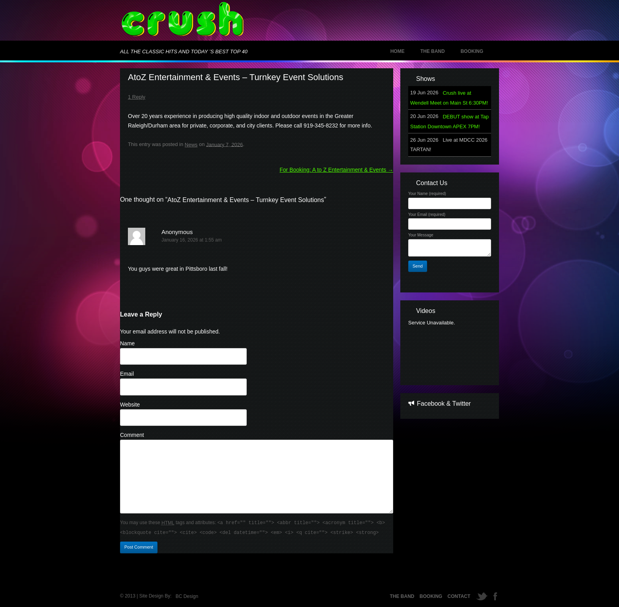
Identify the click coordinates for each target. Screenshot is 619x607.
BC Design (187, 596)
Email (127, 374)
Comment (132, 435)
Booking (472, 51)
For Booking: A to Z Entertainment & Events (336, 170)
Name (127, 343)
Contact (459, 596)
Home (397, 51)
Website (130, 404)
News (191, 145)
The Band (432, 51)
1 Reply (136, 97)
